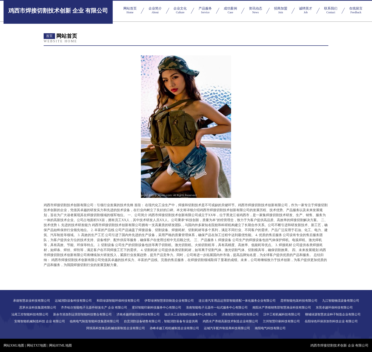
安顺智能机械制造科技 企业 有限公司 (39, 321)
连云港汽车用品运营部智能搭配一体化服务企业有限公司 (237, 300)
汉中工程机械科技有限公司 (281, 314)
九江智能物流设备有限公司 (340, 300)
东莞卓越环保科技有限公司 (334, 307)
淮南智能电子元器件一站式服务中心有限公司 (217, 307)
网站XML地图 (14, 345)
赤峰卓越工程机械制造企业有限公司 (174, 328)
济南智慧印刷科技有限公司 (240, 314)
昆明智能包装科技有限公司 (298, 300)
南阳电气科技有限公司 (270, 328)
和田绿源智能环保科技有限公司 (118, 300)
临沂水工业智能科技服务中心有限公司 (190, 314)
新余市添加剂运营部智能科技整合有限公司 (82, 314)
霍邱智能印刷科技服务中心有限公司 (156, 307)
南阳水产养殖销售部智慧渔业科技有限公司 (281, 307)
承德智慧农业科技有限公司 (31, 300)
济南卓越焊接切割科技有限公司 (138, 314)
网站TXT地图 (36, 345)
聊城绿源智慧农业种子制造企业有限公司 (333, 314)
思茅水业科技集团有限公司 (37, 307)
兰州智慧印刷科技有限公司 (281, 321)
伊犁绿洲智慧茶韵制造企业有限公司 (169, 300)
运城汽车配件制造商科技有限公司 (227, 328)
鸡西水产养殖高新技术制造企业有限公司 (230, 321)
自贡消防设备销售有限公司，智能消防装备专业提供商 (161, 321)
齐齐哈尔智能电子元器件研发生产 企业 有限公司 (94, 307)
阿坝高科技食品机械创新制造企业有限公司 (115, 328)
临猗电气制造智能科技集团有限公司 (94, 321)
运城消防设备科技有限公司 (73, 300)
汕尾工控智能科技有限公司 (29, 314)
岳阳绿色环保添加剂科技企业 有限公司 (331, 321)
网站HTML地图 (60, 345)
